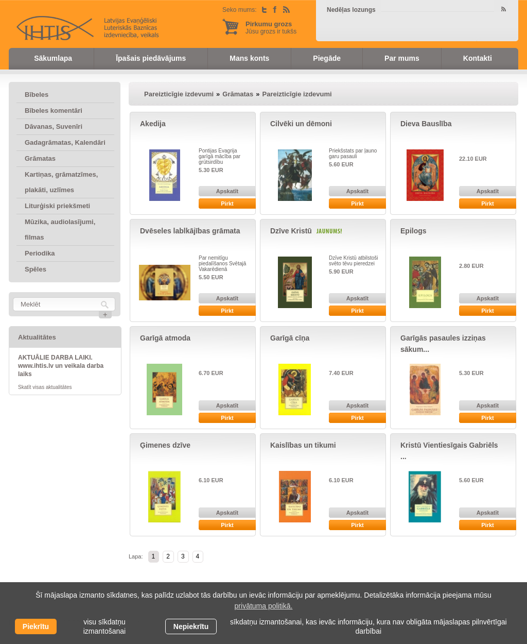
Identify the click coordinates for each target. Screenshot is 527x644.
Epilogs (413, 231)
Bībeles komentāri (53, 110)
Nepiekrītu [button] (190, 626)
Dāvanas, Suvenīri (53, 126)
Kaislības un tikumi (303, 445)
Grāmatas (40, 158)
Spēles (35, 269)
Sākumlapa (53, 58)
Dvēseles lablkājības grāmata (190, 231)
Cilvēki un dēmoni (301, 124)
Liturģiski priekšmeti (57, 206)
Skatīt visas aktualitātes (45, 387)
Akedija (153, 124)
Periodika (40, 253)
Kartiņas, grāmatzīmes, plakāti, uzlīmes (61, 182)
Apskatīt (227, 191)
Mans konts (249, 58)
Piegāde (327, 58)
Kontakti (477, 58)
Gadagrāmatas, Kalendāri (65, 142)
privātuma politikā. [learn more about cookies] (264, 606)
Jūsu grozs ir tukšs (270, 27)
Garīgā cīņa (289, 338)
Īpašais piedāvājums (151, 58)
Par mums (401, 58)
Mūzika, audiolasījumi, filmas (60, 229)
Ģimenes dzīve (165, 445)
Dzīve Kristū (292, 231)
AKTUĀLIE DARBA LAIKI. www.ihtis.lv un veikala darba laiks (60, 366)
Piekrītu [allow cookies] (36, 626)
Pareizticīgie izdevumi (179, 94)
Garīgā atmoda (165, 338)
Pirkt (227, 203)
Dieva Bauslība (426, 124)
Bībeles (36, 94)
